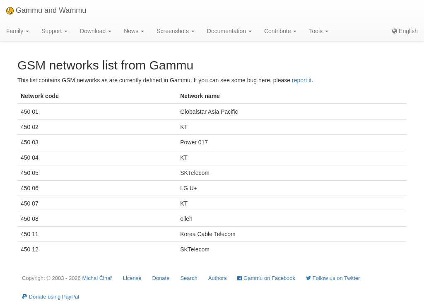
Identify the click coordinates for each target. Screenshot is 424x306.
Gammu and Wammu (46, 10)
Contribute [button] (280, 31)
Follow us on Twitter (333, 278)
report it (301, 80)
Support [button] (54, 31)
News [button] (134, 31)
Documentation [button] (229, 31)
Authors (217, 278)
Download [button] (95, 31)
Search (188, 278)
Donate (161, 278)
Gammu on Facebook (266, 278)
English (405, 31)
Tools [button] (318, 31)
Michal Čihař (97, 278)
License (132, 278)
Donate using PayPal (50, 297)
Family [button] (17, 31)
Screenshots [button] (176, 31)
